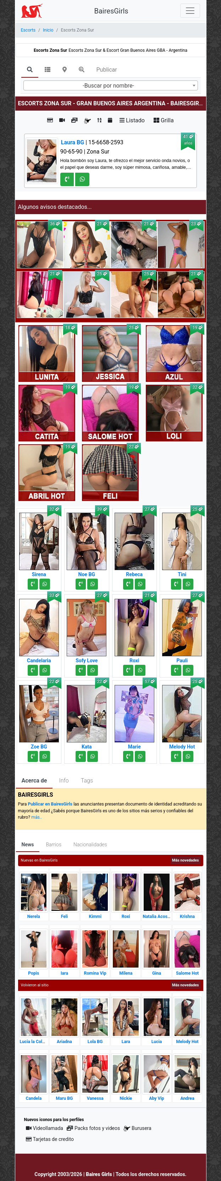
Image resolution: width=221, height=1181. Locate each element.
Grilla (164, 120)
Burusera (137, 1128)
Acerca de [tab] (34, 780)
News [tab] (28, 844)
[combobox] (110, 85)
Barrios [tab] (53, 844)
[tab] (29, 70)
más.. (36, 817)
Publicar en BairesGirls (50, 804)
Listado (132, 120)
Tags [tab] (87, 780)
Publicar (106, 69)
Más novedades (185, 860)
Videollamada (44, 1128)
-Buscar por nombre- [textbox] (108, 85)
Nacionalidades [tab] (90, 844)
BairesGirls (111, 11)
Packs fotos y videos (93, 1128)
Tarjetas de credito (50, 1139)
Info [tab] (63, 780)
